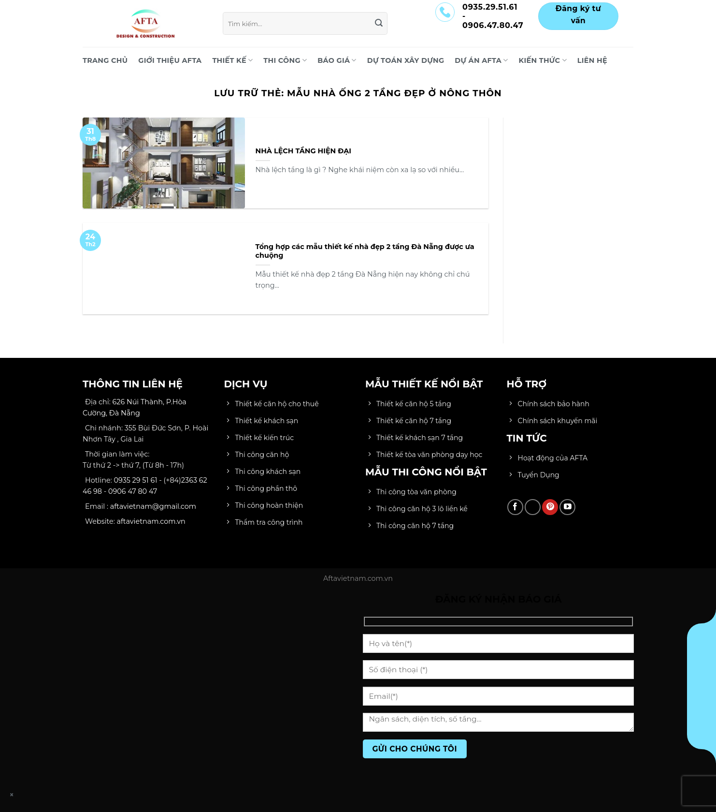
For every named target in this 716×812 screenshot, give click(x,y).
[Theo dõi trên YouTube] (567, 507)
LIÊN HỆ (592, 60)
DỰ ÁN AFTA (481, 60)
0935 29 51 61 (136, 480)
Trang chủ (105, 60)
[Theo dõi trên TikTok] (533, 507)
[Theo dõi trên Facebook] (515, 507)
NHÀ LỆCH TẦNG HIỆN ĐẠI (303, 151)
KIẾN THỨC (543, 60)
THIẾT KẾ (232, 60)
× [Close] (12, 794)
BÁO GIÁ (336, 60)
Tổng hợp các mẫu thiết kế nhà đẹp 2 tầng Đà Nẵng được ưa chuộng (365, 251)
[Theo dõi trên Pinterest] (550, 507)
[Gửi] (379, 23)
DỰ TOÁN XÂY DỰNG (405, 60)
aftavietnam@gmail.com (153, 506)
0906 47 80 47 (132, 491)
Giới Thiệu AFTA (169, 60)
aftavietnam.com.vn (151, 521)
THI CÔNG (285, 60)
